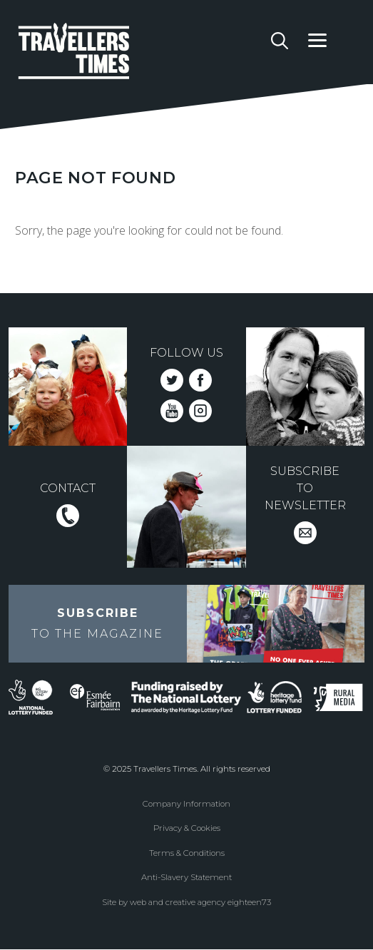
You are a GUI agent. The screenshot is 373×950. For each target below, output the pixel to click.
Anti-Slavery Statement (186, 877)
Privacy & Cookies (186, 828)
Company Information (186, 804)
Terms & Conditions (187, 853)
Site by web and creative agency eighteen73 (186, 902)
